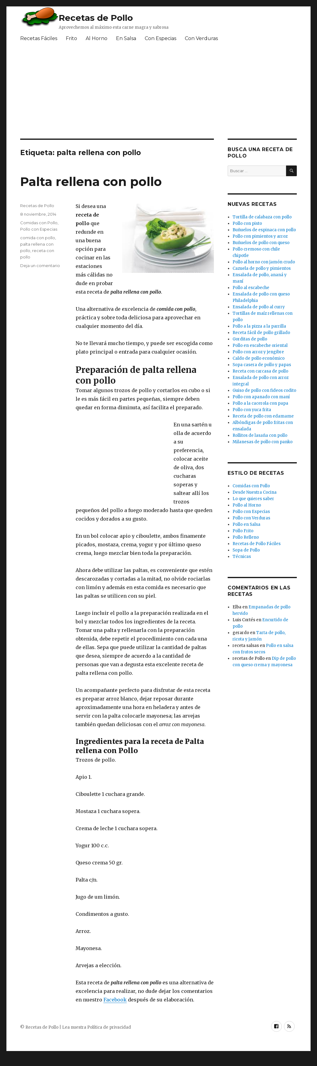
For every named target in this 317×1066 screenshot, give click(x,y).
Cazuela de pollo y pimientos (262, 268)
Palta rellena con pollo (91, 181)
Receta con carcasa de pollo (260, 371)
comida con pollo (37, 237)
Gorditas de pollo (250, 339)
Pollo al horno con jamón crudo (264, 262)
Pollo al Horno (247, 505)
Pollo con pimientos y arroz (260, 236)
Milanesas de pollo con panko (263, 441)
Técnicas (242, 556)
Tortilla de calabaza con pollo (262, 217)
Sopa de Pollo (246, 550)
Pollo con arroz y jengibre (258, 352)
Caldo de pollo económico (259, 358)
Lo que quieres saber (253, 498)
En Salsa (126, 38)
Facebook (115, 1000)
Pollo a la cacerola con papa (260, 403)
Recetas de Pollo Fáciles (257, 543)
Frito (71, 38)
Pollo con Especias (38, 229)
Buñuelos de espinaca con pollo (264, 229)
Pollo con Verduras (251, 518)
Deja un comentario (40, 265)
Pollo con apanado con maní (261, 396)
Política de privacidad (109, 1027)
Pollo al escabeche (251, 287)
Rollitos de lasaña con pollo (260, 435)
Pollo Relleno (246, 537)
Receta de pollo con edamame (263, 416)
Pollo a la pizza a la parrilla (259, 326)
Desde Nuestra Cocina (255, 492)
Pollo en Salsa (246, 524)
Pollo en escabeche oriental (260, 345)
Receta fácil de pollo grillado (261, 332)
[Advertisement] (121, 460)
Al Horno (96, 38)
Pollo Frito (243, 530)
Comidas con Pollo (39, 222)
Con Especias (160, 38)
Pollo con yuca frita (252, 409)
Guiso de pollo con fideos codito (264, 390)
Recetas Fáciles (38, 38)
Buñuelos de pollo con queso (261, 242)
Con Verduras (201, 38)
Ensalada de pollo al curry (259, 307)
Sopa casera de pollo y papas (262, 364)
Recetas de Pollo (96, 18)
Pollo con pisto (247, 223)
